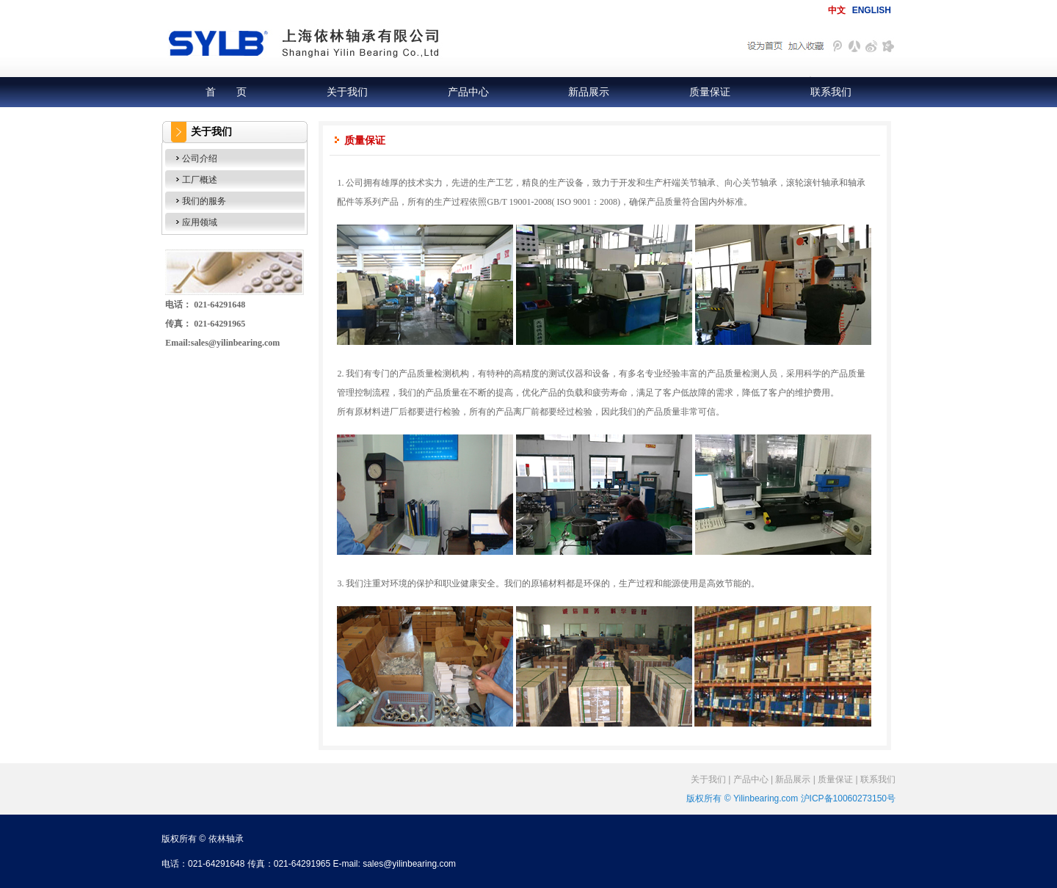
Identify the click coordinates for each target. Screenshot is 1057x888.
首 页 (226, 92)
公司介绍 (199, 158)
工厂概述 (199, 180)
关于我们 (347, 92)
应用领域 (199, 222)
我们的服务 (204, 201)
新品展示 (588, 92)
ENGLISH (871, 10)
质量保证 (709, 92)
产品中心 (468, 92)
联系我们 (830, 92)
